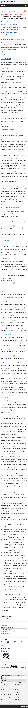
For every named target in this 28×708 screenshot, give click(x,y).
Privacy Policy (17, 701)
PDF (14, 34)
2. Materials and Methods (7, 129)
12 (5, 123)
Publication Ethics (18, 696)
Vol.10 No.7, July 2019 (19, 14)
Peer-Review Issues (18, 687)
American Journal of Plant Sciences (7, 14)
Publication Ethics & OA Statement (7, 627)
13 (23, 151)
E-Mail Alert (3, 623)
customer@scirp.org (6, 648)
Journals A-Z (3, 684)
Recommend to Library (5, 633)
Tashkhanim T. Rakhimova (12, 24)
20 (1, 607)
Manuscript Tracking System (6, 694)
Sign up (22, 706)
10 (1, 118)
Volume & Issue (4, 701)
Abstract (3, 37)
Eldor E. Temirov (4, 24)
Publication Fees (18, 684)
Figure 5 (2, 347)
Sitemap (2, 689)
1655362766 (4, 651)
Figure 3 (2, 289)
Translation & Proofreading (6, 697)
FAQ (2, 699)
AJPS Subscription (4, 625)
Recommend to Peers (4, 631)
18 (14, 165)
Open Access (17, 694)
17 (5, 165)
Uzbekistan (6, 54)
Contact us (2, 635)
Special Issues (17, 689)
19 (9, 166)
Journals (6, 8)
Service (3, 692)
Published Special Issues (6, 616)
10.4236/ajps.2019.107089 (7, 34)
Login (3, 5)
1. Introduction (5, 68)
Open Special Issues (5, 613)
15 (1, 157)
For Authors (17, 686)
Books (2, 687)
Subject (2, 686)
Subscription (3, 696)
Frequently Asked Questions (6, 629)
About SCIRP (18, 682)
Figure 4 (3, 271)
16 (11, 158)
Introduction (17, 53)
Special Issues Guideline (6, 618)
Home (3, 8)
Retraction (17, 699)
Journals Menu (5, 610)
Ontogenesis (3, 53)
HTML (17, 34)
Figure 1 (2, 204)
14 (25, 155)
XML (19, 34)
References (3, 523)
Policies (17, 692)
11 (7, 118)
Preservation (17, 697)
